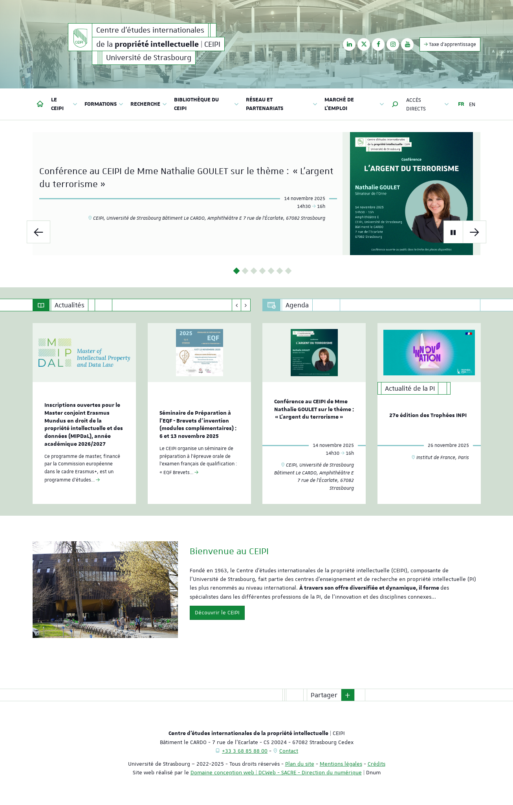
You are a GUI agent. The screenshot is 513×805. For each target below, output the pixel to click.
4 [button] (262, 271)
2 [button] (245, 271)
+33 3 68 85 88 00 (244, 750)
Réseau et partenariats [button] (281, 104)
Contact (288, 750)
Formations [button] (103, 104)
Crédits (376, 763)
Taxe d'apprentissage (450, 44)
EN (472, 104)
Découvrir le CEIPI (217, 612)
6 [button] (280, 271)
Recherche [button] (148, 104)
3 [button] (254, 271)
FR (461, 104)
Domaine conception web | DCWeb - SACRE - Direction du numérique (276, 772)
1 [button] (236, 271)
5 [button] (271, 271)
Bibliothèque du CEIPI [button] (206, 104)
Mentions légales (341, 763)
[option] (256, 193)
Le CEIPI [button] (64, 104)
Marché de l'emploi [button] (354, 104)
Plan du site (299, 763)
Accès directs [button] (427, 104)
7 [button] (288, 271)
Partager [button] (324, 695)
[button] (395, 104)
